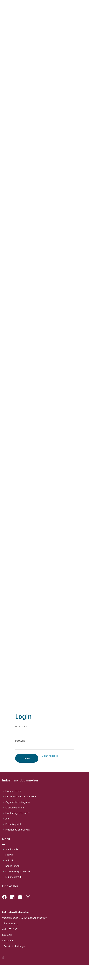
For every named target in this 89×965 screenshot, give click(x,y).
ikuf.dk (9, 855)
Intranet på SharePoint (17, 829)
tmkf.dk (9, 860)
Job (7, 818)
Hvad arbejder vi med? (17, 813)
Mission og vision (14, 807)
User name (21, 726)
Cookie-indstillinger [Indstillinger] (14, 946)
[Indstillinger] (3, 957)
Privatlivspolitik (13, 824)
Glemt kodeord (50, 755)
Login (27, 758)
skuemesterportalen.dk (17, 871)
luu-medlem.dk (13, 877)
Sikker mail (8, 940)
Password (20, 741)
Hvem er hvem (13, 791)
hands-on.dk (12, 866)
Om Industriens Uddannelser (21, 796)
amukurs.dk (11, 849)
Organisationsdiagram (17, 802)
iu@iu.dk (7, 935)
